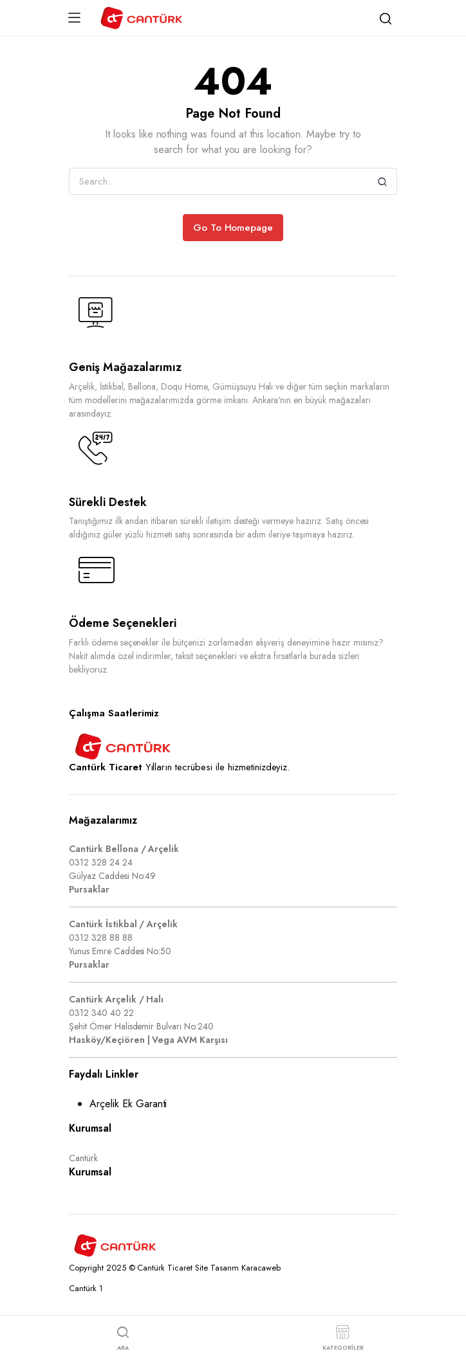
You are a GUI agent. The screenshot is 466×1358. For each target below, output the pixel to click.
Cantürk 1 (86, 1288)
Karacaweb (261, 1268)
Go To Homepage (233, 228)
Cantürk (83, 1158)
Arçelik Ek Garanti (128, 1103)
